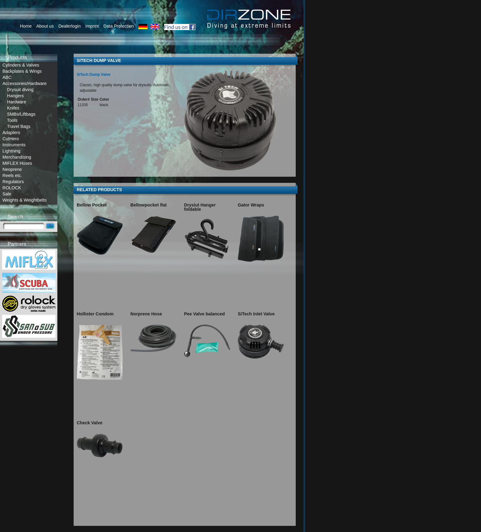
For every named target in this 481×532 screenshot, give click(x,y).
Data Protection (118, 26)
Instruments (13, 144)
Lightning (11, 150)
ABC (7, 77)
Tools (12, 120)
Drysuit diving (20, 89)
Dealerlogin (69, 26)
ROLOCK (11, 187)
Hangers (15, 95)
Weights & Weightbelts (24, 200)
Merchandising (16, 157)
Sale (6, 193)
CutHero (10, 138)
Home (26, 26)
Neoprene (12, 169)
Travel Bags (18, 126)
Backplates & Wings (22, 71)
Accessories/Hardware (24, 83)
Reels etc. (12, 175)
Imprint (92, 26)
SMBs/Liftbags (21, 114)
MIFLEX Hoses (17, 163)
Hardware (16, 101)
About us (45, 26)
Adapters (11, 132)
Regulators (13, 181)
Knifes (13, 108)
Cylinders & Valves (20, 65)
